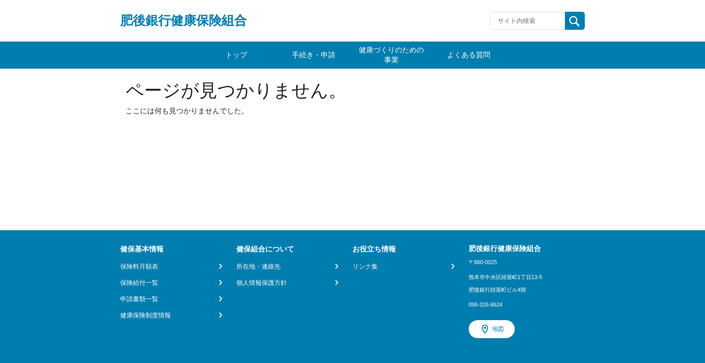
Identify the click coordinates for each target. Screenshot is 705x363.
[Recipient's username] (527, 21)
